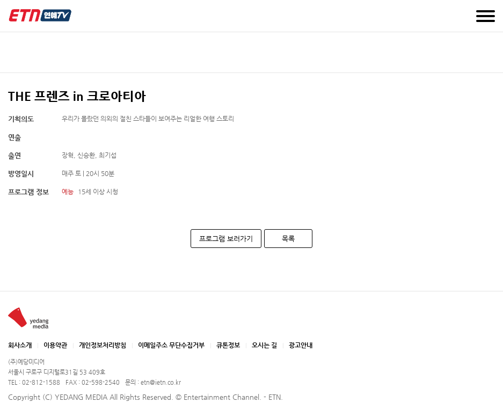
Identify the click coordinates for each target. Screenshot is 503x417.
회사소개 (20, 345)
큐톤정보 (228, 345)
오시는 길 (264, 345)
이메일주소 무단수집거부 (171, 345)
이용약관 (55, 345)
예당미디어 (40, 15)
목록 (288, 239)
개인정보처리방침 (102, 345)
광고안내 (300, 345)
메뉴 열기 (485, 16)
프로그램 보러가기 (226, 239)
